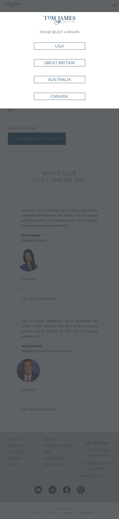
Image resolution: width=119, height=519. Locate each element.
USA (59, 46)
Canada (59, 96)
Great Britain (59, 62)
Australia (59, 79)
